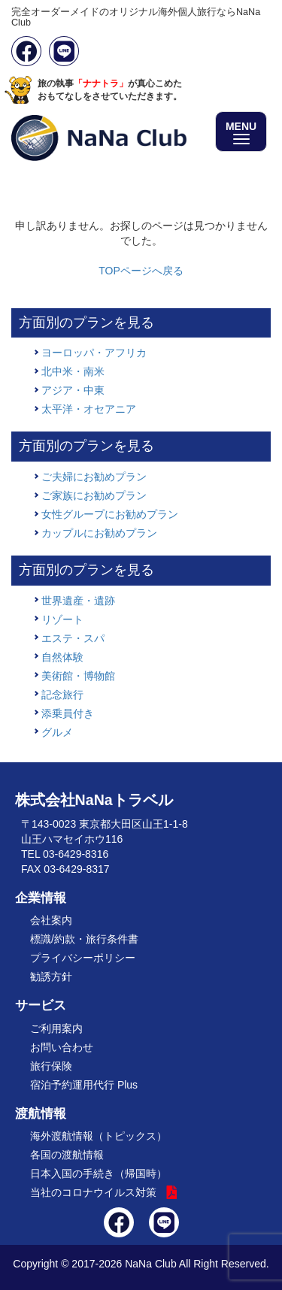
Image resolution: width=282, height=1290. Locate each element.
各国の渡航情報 (67, 1155)
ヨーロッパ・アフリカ (94, 353)
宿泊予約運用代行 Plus (84, 1085)
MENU (241, 132)
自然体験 (62, 657)
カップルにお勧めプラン (99, 533)
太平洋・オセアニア (88, 409)
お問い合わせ (61, 1047)
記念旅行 (62, 695)
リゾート (62, 619)
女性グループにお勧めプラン (109, 514)
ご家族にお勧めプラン (94, 495)
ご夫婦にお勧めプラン (94, 477)
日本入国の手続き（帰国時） (98, 1173)
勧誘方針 (51, 977)
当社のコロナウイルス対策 (93, 1192)
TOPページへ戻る (141, 271)
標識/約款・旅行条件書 (84, 939)
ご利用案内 (56, 1028)
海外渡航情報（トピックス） (98, 1136)
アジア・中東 (73, 390)
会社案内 (51, 920)
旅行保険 (51, 1066)
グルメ (57, 732)
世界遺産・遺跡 (78, 601)
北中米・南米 (73, 371)
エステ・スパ (73, 638)
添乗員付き (67, 713)
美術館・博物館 (78, 676)
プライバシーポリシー (82, 958)
